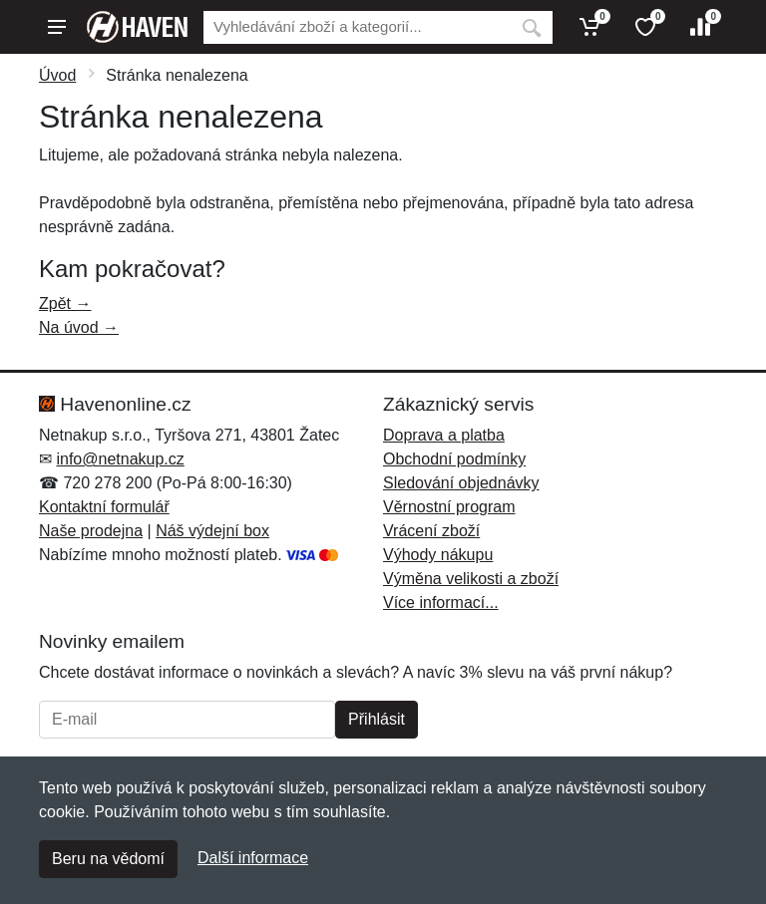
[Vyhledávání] (357, 27)
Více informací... (441, 602)
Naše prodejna (91, 530)
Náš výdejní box (212, 530)
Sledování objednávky (461, 482)
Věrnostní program (449, 506)
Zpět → (65, 303)
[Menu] (57, 27)
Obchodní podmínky (454, 459)
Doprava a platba (444, 435)
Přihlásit (376, 719)
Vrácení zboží (431, 530)
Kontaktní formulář (104, 506)
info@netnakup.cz (120, 459)
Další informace (252, 857)
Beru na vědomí (108, 858)
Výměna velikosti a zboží (471, 578)
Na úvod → (79, 327)
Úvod (57, 75)
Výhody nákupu (438, 554)
